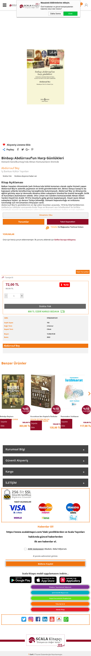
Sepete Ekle (4, 423)
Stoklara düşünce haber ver (25, 176)
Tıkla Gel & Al (60, 604)
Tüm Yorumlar (83, 272)
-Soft (31, 654)
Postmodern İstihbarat (70, 416)
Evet (70, 14)
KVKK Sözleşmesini (36, 549)
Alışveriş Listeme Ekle (16, 145)
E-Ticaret (37, 654)
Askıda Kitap (60, 610)
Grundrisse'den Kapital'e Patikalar (43, 416)
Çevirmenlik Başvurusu (60, 593)
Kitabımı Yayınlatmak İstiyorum (60, 587)
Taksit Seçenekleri (67, 222)
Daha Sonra (55, 14)
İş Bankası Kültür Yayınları (15, 171)
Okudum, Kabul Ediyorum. (45, 549)
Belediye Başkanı (6, 416)
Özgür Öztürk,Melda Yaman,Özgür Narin (39, 420)
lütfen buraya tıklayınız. (65, 239)
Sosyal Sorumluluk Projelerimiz (60, 598)
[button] (89, 394)
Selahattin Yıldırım (9, 419)
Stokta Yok (45, 306)
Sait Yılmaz (66, 419)
